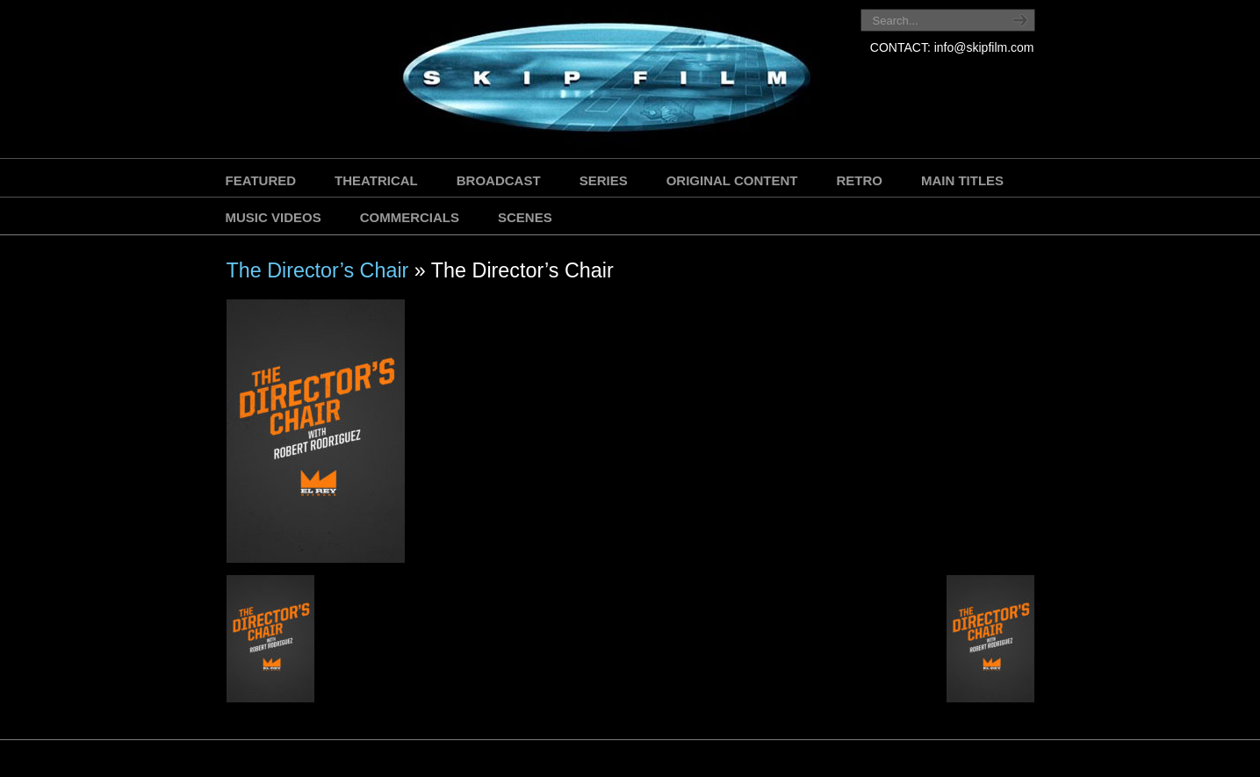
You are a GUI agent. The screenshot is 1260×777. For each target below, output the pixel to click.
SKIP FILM (527, 81)
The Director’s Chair (318, 270)
